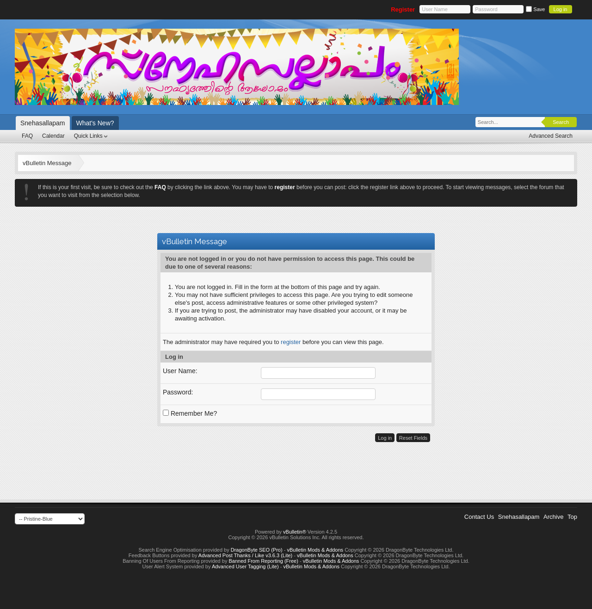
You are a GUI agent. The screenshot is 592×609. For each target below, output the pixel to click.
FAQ (27, 136)
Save (535, 9)
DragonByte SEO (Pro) (257, 550)
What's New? (95, 123)
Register (403, 9)
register (291, 341)
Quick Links (88, 136)
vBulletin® (294, 532)
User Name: (180, 371)
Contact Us (479, 516)
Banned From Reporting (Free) (263, 561)
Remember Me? (190, 413)
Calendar (53, 136)
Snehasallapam (42, 123)
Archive (553, 516)
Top (572, 516)
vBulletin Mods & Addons (315, 550)
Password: (178, 392)
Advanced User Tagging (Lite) (245, 566)
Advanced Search (551, 136)
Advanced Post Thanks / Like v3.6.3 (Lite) (245, 555)
